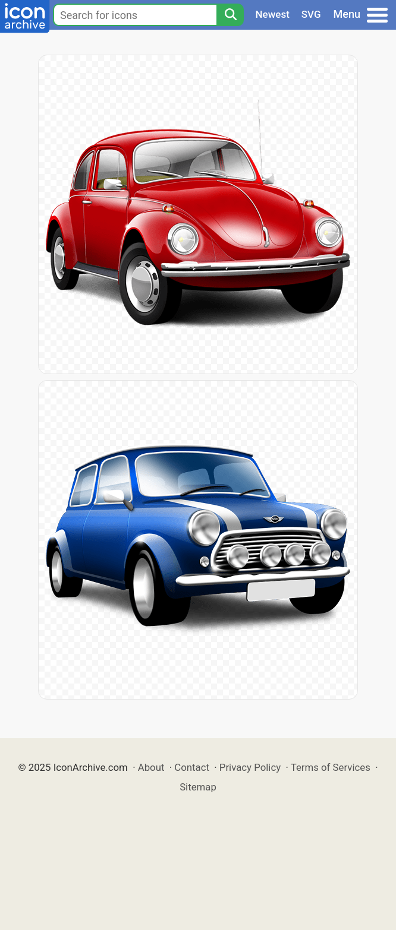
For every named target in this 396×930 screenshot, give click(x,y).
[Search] (230, 15)
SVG (311, 14)
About (151, 767)
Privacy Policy (250, 767)
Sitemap (198, 787)
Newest (273, 14)
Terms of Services (330, 767)
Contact (191, 767)
